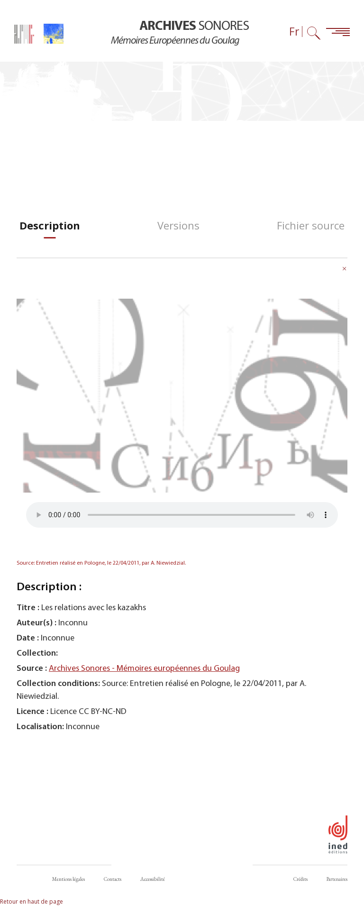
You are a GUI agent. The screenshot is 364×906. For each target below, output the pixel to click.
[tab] (50, 225)
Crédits (300, 879)
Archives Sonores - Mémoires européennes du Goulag (144, 668)
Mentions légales (68, 879)
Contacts (112, 879)
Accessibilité (152, 879)
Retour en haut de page (31, 901)
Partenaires (337, 879)
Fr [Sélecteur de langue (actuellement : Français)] (294, 31)
